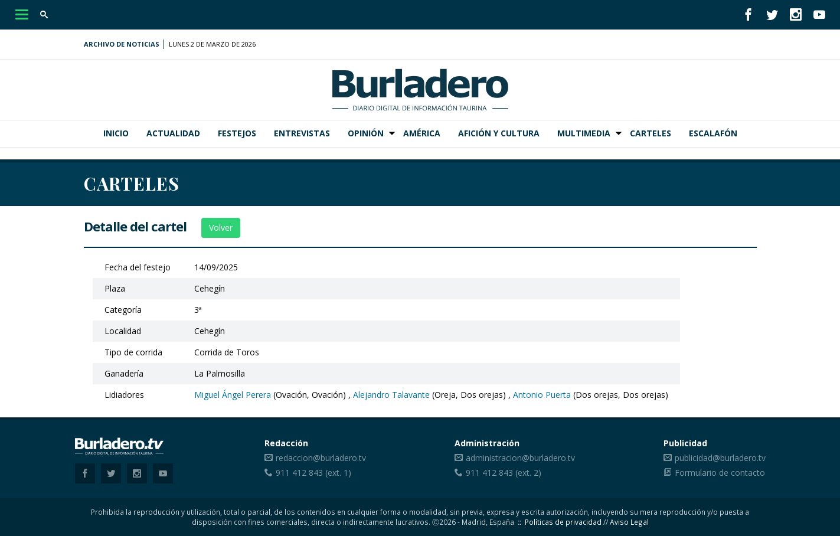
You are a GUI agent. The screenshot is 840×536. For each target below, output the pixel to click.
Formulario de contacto (720, 472)
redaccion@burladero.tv (321, 457)
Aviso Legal (629, 522)
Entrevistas (302, 133)
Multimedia (583, 133)
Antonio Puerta (542, 394)
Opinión (366, 133)
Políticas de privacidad (563, 522)
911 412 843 (299, 472)
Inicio (116, 133)
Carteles (650, 133)
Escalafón (713, 133)
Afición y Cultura (499, 133)
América (421, 133)
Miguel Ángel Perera (232, 394)
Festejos (237, 133)
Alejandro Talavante (391, 394)
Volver (221, 227)
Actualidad (173, 133)
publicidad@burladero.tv (720, 457)
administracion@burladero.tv (520, 457)
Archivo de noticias (121, 44)
